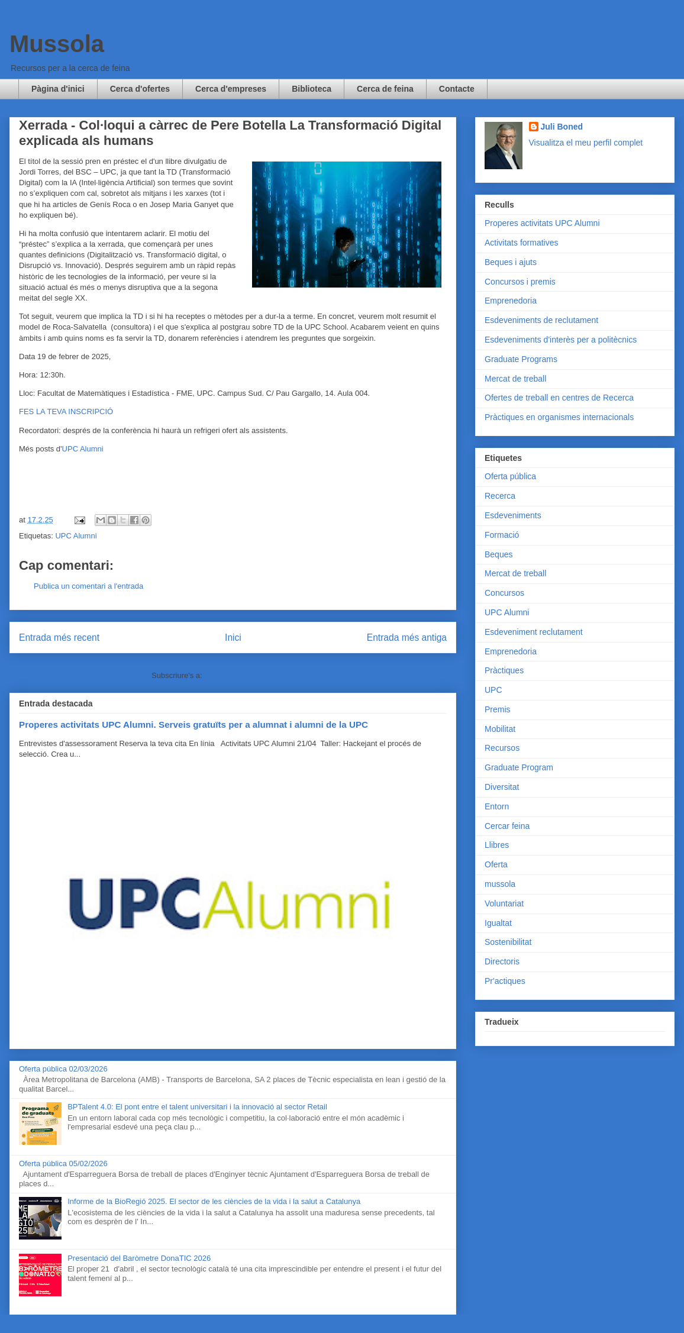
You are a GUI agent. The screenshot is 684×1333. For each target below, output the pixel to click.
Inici (233, 637)
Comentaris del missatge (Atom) (259, 675)
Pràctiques (504, 670)
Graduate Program (519, 767)
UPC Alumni (83, 448)
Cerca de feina (385, 88)
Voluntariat (504, 903)
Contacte (457, 88)
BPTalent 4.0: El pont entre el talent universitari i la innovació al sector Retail (197, 1106)
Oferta (496, 864)
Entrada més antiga (407, 637)
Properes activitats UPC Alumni (542, 223)
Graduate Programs (521, 359)
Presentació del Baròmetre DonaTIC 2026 (139, 1258)
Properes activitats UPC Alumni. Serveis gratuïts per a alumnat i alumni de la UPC (193, 724)
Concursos (504, 593)
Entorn (497, 806)
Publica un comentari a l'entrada (88, 586)
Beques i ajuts (511, 262)
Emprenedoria (511, 300)
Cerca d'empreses (230, 88)
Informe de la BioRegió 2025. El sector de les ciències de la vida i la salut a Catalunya (213, 1201)
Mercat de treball (515, 378)
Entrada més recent (59, 637)
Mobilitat (500, 729)
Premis (498, 709)
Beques (498, 554)
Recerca (500, 496)
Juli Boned (562, 126)
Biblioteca (311, 88)
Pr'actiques (505, 981)
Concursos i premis (520, 281)
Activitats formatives (521, 242)
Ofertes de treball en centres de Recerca (559, 397)
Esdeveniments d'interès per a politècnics (561, 339)
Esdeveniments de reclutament (541, 320)
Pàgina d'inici (58, 88)
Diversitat (502, 787)
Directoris (502, 961)
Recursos (502, 748)
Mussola (56, 44)
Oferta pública (510, 476)
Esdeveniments (513, 515)
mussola (500, 884)
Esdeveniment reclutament (534, 632)
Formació (502, 535)
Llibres (497, 845)
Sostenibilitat (508, 942)
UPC (493, 690)
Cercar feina (507, 826)
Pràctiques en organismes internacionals (559, 417)
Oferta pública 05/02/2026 (63, 1163)
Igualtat (498, 923)
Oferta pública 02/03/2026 (63, 1068)
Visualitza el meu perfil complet (586, 142)
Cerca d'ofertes (140, 88)
